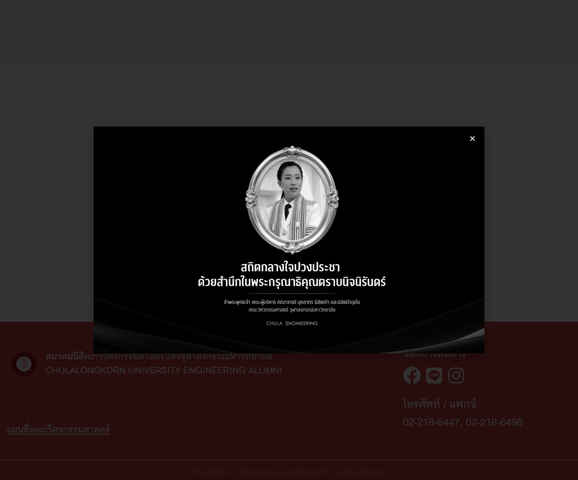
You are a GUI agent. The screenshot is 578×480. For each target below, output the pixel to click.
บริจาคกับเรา (430, 65)
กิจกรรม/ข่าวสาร (210, 65)
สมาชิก (35, 65)
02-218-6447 (502, 423)
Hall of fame (143, 65)
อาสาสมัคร (375, 65)
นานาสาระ (271, 65)
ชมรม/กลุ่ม (323, 65)
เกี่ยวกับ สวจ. (84, 65)
